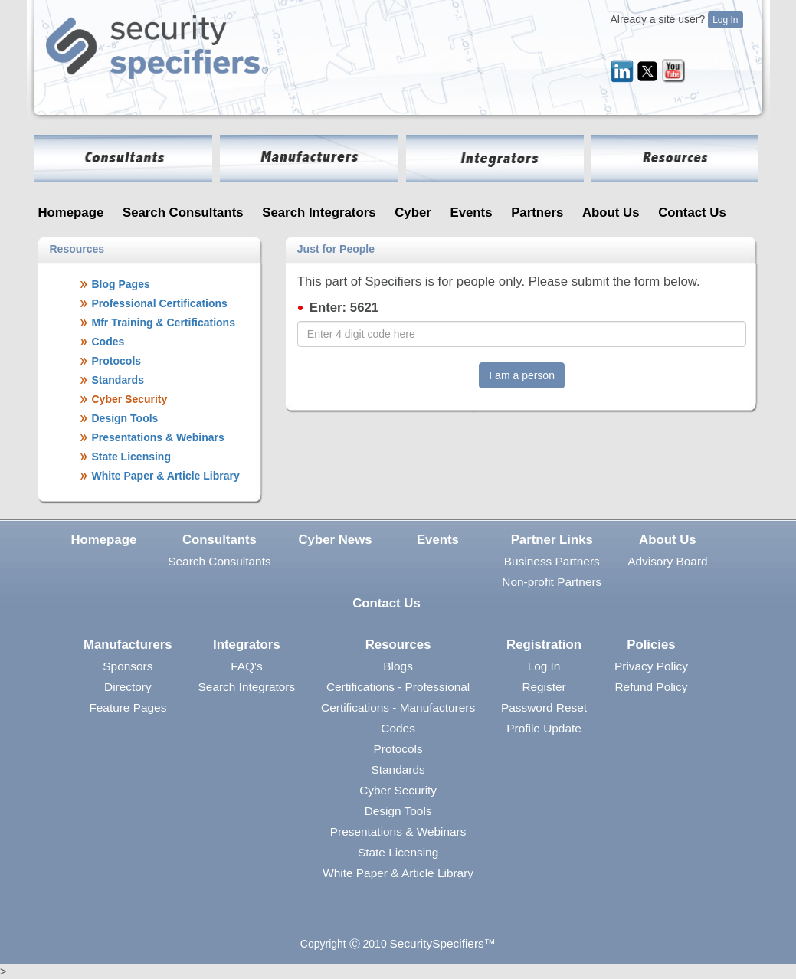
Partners (537, 212)
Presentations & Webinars (398, 831)
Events (471, 212)
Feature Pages (127, 707)
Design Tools (398, 810)
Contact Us (692, 212)
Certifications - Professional (398, 686)
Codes (398, 728)
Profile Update (543, 728)
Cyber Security (398, 790)
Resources (398, 644)
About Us (611, 212)
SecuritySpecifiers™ (443, 943)
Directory (128, 686)
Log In (725, 20)
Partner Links (552, 539)
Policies (651, 644)
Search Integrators (318, 212)
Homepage (71, 212)
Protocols (398, 748)
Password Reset (544, 707)
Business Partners (552, 561)
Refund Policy (650, 686)
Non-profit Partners (551, 581)
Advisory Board (667, 561)
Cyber (413, 212)
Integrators (246, 644)
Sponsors (127, 666)
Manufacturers (128, 644)
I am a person (522, 375)
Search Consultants (183, 212)
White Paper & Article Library (398, 872)
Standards (398, 769)
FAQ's (246, 666)
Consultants (219, 539)
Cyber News (335, 539)
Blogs (398, 666)
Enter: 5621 (344, 307)
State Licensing (398, 852)
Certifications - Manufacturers (398, 707)
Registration (543, 644)
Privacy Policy (651, 666)
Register (543, 686)
